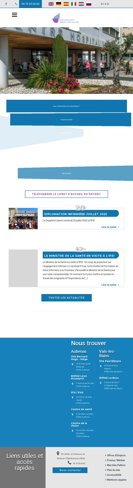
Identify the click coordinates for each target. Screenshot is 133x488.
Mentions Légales (116, 479)
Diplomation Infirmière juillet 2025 (75, 214)
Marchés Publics (116, 465)
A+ (102, 4)
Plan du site (113, 470)
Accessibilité (114, 475)
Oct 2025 (81, 207)
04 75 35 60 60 (30, 4)
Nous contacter (70, 470)
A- (108, 4)
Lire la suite (110, 227)
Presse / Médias (116, 460)
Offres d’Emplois (116, 455)
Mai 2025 (81, 249)
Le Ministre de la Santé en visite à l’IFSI (79, 255)
